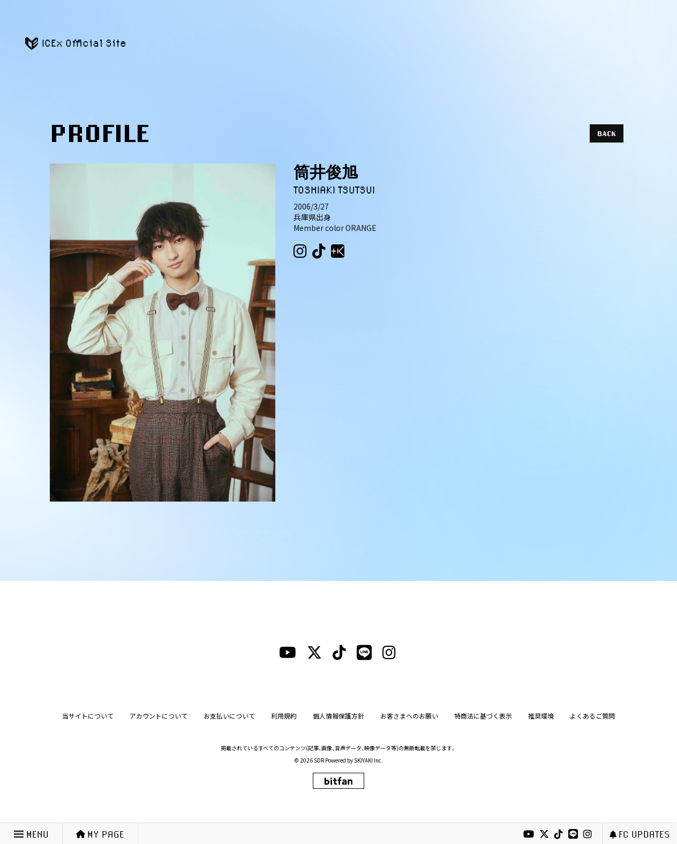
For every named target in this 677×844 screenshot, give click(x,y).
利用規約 (284, 715)
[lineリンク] (573, 834)
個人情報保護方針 (338, 715)
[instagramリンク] (587, 834)
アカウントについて (158, 715)
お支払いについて (229, 715)
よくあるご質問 (592, 715)
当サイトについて (88, 715)
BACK (606, 133)
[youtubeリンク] (528, 834)
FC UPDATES (640, 834)
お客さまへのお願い (409, 715)
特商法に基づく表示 (483, 715)
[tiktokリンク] (558, 834)
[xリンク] (544, 834)
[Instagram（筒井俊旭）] (300, 251)
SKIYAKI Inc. (368, 760)
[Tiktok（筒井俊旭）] (319, 251)
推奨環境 (541, 715)
